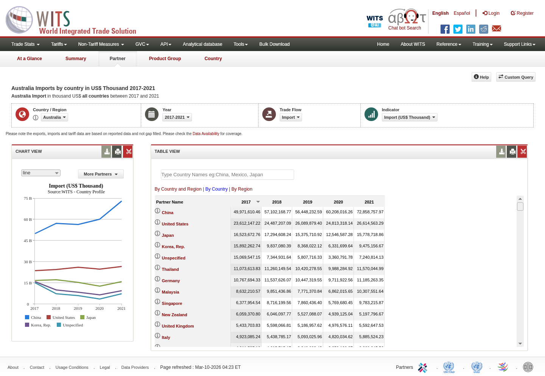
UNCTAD (450, 366)
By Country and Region (178, 189)
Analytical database (202, 44)
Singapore (172, 303)
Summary (75, 58)
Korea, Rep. (173, 246)
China (168, 212)
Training (483, 44)
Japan (168, 235)
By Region (242, 189)
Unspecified (173, 258)
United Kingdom (178, 326)
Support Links (520, 44)
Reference (448, 44)
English (440, 13)
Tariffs (59, 44)
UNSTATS (476, 366)
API (165, 44)
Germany (171, 280)
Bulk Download (274, 44)
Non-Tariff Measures (101, 44)
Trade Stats (25, 44)
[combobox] (41, 172)
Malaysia (170, 292)
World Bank (529, 366)
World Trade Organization (503, 366)
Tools (241, 44)
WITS (75, 19)
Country (213, 58)
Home (383, 44)
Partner (118, 58)
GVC (142, 44)
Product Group (165, 58)
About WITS (413, 44)
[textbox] (227, 174)
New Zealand (174, 314)
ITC (423, 366)
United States (175, 224)
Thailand (170, 269)
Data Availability (206, 134)
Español (462, 13)
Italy (166, 337)
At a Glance (29, 58)
